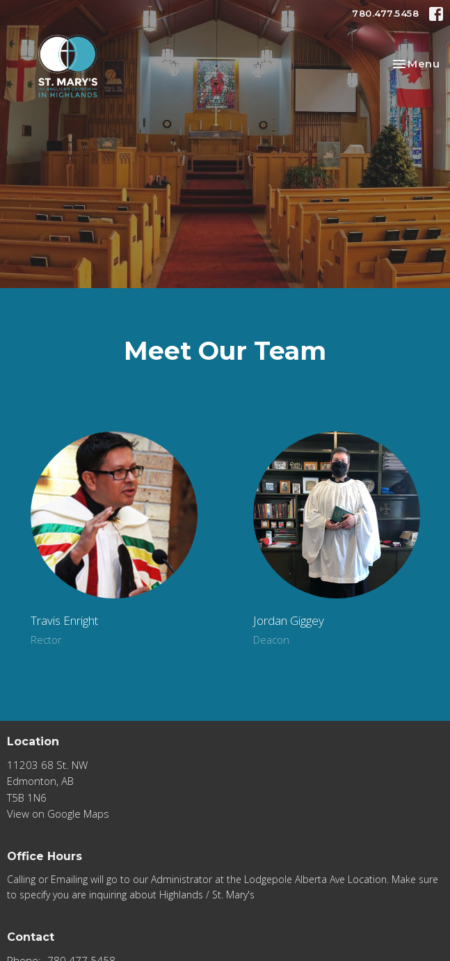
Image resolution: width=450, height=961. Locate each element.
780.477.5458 (385, 13)
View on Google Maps (58, 813)
